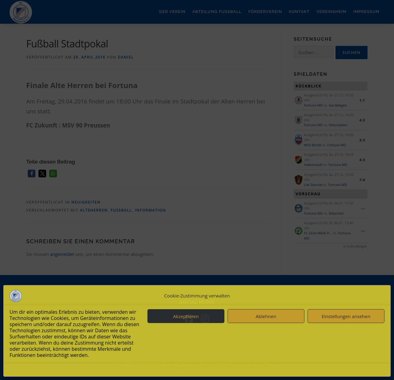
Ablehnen (266, 316)
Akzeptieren (186, 316)
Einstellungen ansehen (346, 316)
